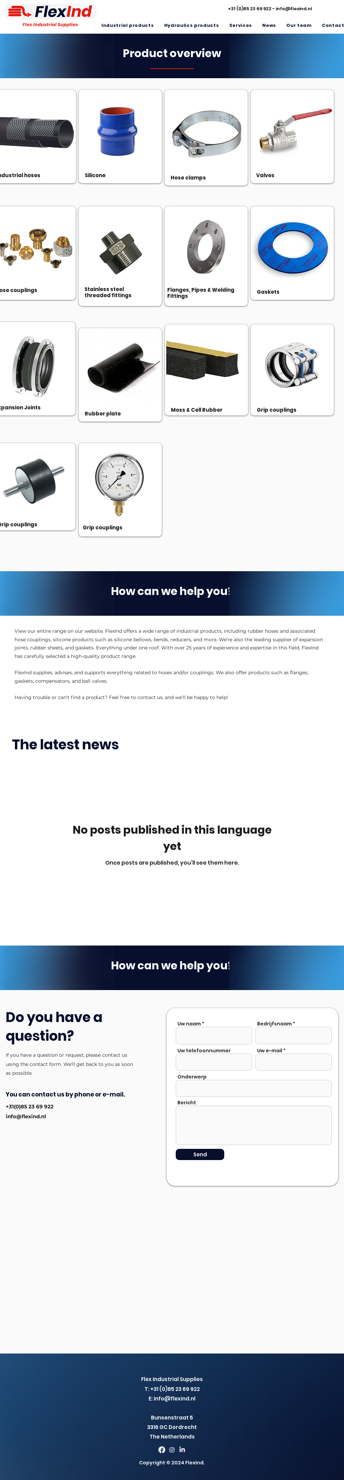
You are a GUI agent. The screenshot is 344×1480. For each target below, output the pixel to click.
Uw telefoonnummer (204, 1050)
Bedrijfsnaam (274, 1023)
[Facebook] (161, 1449)
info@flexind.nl (294, 8)
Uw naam (189, 1023)
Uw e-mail (269, 1050)
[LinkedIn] (182, 1449)
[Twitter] (172, 1449)
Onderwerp (192, 1076)
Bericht (186, 1102)
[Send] (200, 1154)
